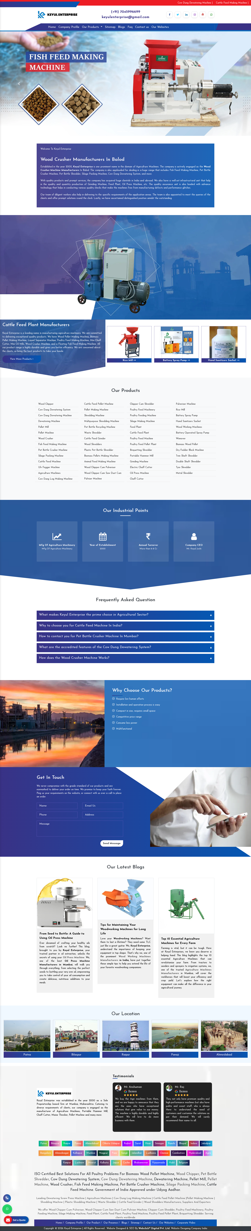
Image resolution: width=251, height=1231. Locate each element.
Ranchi (171, 1143)
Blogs (121, 27)
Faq (130, 27)
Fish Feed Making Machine (52, 444)
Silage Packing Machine (50, 456)
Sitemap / (136, 1223)
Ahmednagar (62, 1153)
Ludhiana (151, 1153)
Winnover (181, 438)
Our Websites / (167, 1223)
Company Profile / (75, 1223)
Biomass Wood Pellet (187, 444)
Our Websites (160, 27)
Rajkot (127, 1143)
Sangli (124, 1153)
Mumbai (90, 1153)
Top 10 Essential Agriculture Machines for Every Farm (180, 941)
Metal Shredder (184, 473)
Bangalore (45, 1153)
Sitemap (110, 27)
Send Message (112, 843)
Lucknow (79, 1163)
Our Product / (94, 1223)
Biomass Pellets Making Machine (101, 456)
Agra (208, 1153)
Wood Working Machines (189, 427)
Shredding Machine (94, 415)
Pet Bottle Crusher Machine (52, 450)
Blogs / (125, 1223)
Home (52, 27)
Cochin (126, 1163)
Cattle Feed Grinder (94, 438)
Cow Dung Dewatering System (54, 410)
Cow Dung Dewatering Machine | (195, 3)
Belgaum (183, 1163)
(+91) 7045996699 (125, 12)
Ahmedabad (224, 1054)
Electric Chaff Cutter (141, 467)
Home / (60, 1223)
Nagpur (103, 1153)
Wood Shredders (93, 444)
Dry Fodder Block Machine (190, 450)
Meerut (92, 1163)
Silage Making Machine (142, 421)
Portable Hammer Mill (141, 456)
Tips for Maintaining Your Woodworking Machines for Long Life (123, 929)
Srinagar (159, 1143)
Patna (27, 1054)
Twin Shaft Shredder (187, 456)
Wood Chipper (45, 404)
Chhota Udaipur (111, 1143)
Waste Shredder (92, 433)
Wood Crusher (45, 438)
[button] (19, 83)
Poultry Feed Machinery (142, 410)
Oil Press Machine (139, 473)
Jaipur (116, 1163)
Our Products (91, 27)
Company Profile (68, 27)
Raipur (126, 1054)
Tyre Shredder (183, 467)
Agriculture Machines (49, 473)
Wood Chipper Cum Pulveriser (100, 467)
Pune (114, 1153)
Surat (138, 1143)
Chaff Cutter (137, 479)
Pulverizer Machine (186, 404)
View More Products (21, 359)
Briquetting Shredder (141, 450)
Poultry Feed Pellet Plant (143, 444)
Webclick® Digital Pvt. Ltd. (154, 1228)
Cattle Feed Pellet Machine (98, 404)
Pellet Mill (43, 427)
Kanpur (67, 1163)
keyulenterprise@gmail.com (125, 17)
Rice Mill (129, 360)
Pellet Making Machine (96, 410)
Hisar (148, 1143)
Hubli (172, 1163)
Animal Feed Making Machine (100, 462)
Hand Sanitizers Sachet (223, 360)
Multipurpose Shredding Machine (101, 421)
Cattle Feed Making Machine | (232, 3)
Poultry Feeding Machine (143, 415)
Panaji (175, 1054)
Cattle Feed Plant (139, 433)
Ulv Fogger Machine (49, 467)
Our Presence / (112, 1223)
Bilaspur (76, 1054)
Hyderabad (195, 1153)
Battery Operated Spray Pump (192, 433)
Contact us (142, 27)
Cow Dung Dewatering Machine (55, 415)
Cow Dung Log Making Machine (55, 479)
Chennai (164, 1153)
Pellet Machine (46, 433)
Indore (193, 1143)
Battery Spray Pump (176, 360)
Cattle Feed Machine (49, 462)
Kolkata (104, 1163)
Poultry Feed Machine (141, 438)
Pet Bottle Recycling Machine (99, 427)
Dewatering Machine (49, 421)
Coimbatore (178, 1153)
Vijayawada (158, 1163)
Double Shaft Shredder (188, 462)
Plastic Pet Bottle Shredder (98, 450)
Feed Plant (136, 427)
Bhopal (182, 1143)
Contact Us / (150, 1223)
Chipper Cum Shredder (142, 404)
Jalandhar (137, 1153)
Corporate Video (186, 1223)
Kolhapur (77, 1153)
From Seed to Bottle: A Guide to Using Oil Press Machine (62, 936)
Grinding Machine (139, 462)
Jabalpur (206, 1143)
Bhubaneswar (141, 1163)
